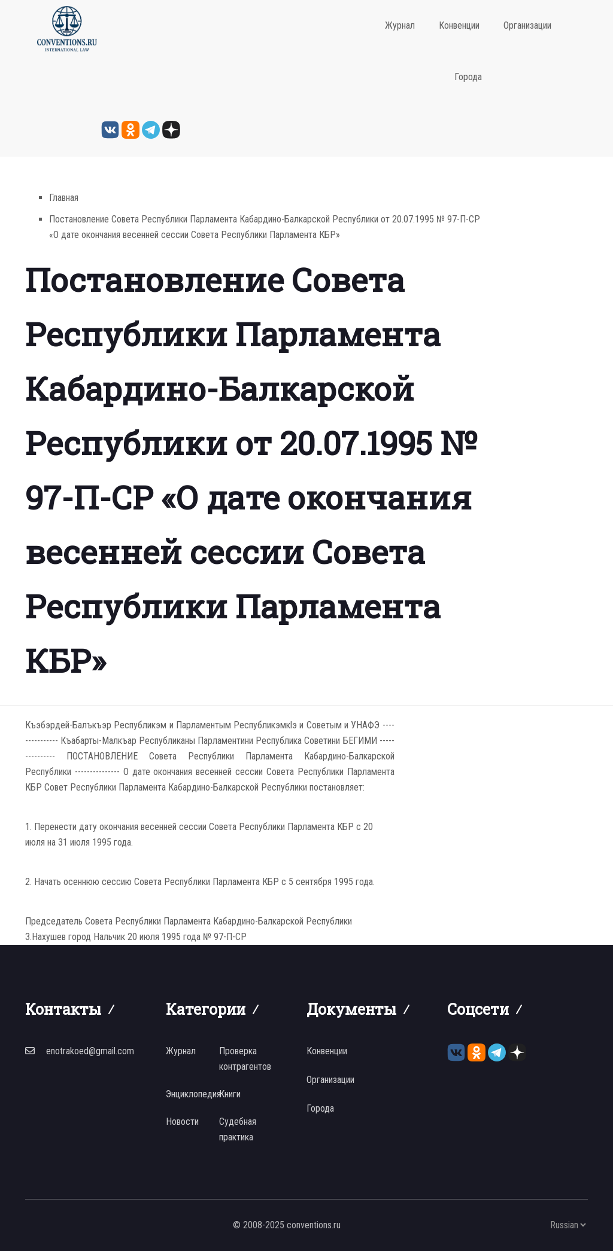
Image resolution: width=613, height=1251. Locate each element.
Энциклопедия (193, 1094)
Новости (182, 1121)
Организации (527, 25)
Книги (230, 1094)
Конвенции (459, 25)
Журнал (400, 25)
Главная (63, 197)
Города (468, 77)
